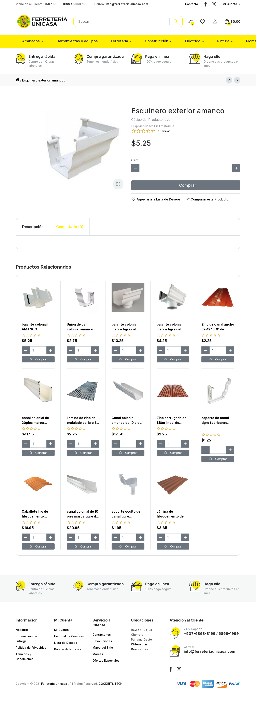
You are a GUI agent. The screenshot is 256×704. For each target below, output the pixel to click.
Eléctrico (192, 41)
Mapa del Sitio (103, 647)
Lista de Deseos (65, 642)
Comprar (185, 185)
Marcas (98, 654)
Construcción (156, 41)
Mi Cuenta (230, 4)
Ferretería (119, 41)
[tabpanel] (128, 242)
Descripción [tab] (33, 227)
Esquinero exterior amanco (42, 80)
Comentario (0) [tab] (69, 227)
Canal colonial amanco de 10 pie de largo (128, 423)
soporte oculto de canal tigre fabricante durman (127, 516)
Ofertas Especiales (106, 660)
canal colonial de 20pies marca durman (35, 423)
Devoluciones (102, 641)
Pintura (223, 41)
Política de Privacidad (31, 647)
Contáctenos (102, 634)
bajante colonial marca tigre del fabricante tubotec (172, 329)
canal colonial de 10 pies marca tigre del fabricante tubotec (83, 516)
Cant (134, 160)
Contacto (191, 4)
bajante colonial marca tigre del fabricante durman (127, 329)
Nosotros (22, 629)
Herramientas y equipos (77, 41)
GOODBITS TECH (110, 683)
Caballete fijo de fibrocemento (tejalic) (35, 516)
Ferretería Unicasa (54, 683)
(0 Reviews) (163, 131)
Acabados (31, 41)
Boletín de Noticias (67, 649)
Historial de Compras (69, 636)
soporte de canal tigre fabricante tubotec (215, 423)
